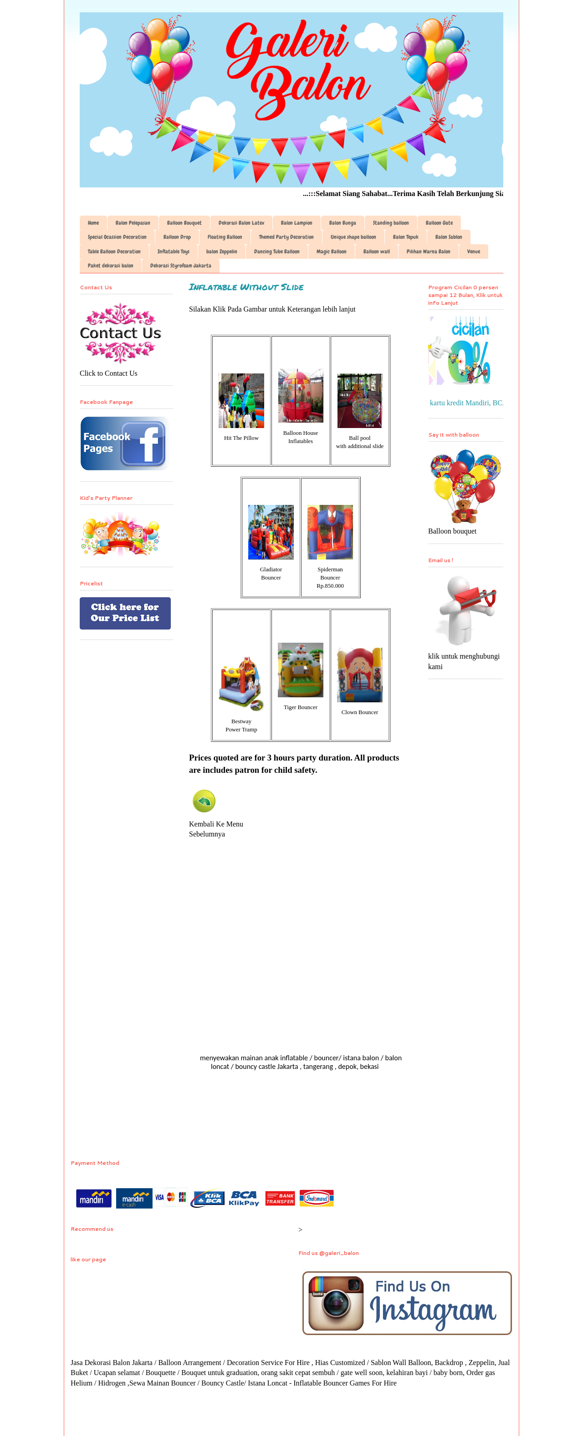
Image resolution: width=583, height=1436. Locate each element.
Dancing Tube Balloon (277, 251)
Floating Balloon (225, 237)
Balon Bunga (342, 223)
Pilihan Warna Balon (428, 251)
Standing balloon (391, 223)
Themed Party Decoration (286, 237)
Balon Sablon (448, 237)
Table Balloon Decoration (114, 251)
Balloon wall (376, 251)
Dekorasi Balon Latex (241, 223)
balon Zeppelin (221, 251)
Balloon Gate (439, 223)
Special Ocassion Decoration (117, 237)
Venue (473, 251)
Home (93, 223)
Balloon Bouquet (184, 223)
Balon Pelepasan (133, 223)
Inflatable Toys (173, 251)
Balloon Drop (177, 237)
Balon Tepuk (406, 237)
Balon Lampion (296, 223)
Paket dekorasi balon (110, 265)
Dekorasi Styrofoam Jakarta (180, 265)
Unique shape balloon (353, 237)
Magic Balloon (332, 251)
